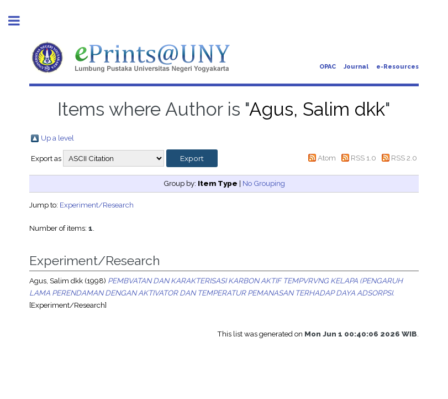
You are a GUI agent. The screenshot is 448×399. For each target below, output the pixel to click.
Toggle (20, 21)
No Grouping (264, 183)
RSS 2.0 (404, 157)
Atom (327, 157)
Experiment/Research (97, 204)
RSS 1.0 (363, 157)
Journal (356, 66)
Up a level (57, 137)
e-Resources (397, 66)
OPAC (327, 66)
